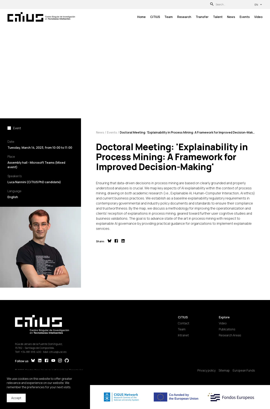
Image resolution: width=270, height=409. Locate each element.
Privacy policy (206, 370)
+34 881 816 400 (31, 352)
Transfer (202, 17)
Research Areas (230, 335)
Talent (218, 17)
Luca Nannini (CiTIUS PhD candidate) (34, 182)
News (231, 17)
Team (168, 17)
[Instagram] (60, 361)
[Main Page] (41, 17)
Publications (227, 329)
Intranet (183, 335)
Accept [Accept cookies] (16, 398)
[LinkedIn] (40, 361)
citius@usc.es (57, 352)
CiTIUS (155, 17)
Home (141, 17)
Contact (183, 323)
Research (184, 17)
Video (258, 17)
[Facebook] (46, 361)
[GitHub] (66, 361)
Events (245, 17)
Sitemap (224, 370)
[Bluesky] (33, 361)
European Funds (244, 370)
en (258, 4)
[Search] (212, 4)
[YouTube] (53, 361)
